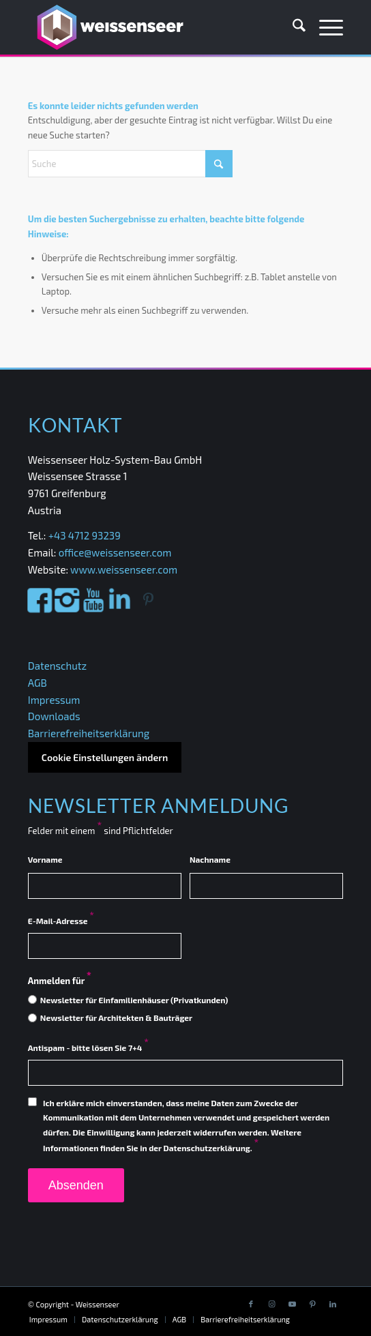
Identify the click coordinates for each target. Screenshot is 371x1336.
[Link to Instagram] (271, 1304)
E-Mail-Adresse (61, 920)
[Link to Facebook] (251, 1304)
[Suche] (292, 27)
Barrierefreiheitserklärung (88, 733)
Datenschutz (57, 665)
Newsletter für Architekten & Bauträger (116, 1017)
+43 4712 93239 (85, 535)
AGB (37, 683)
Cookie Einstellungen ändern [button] (105, 757)
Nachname (210, 859)
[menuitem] (292, 27)
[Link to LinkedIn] (333, 1304)
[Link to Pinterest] (312, 1304)
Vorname (45, 859)
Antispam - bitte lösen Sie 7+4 (88, 1047)
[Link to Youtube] (292, 1304)
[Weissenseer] (154, 27)
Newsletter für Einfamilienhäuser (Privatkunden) (134, 1000)
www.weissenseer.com (123, 569)
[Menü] (324, 27)
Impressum (54, 700)
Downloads (54, 716)
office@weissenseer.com (115, 552)
